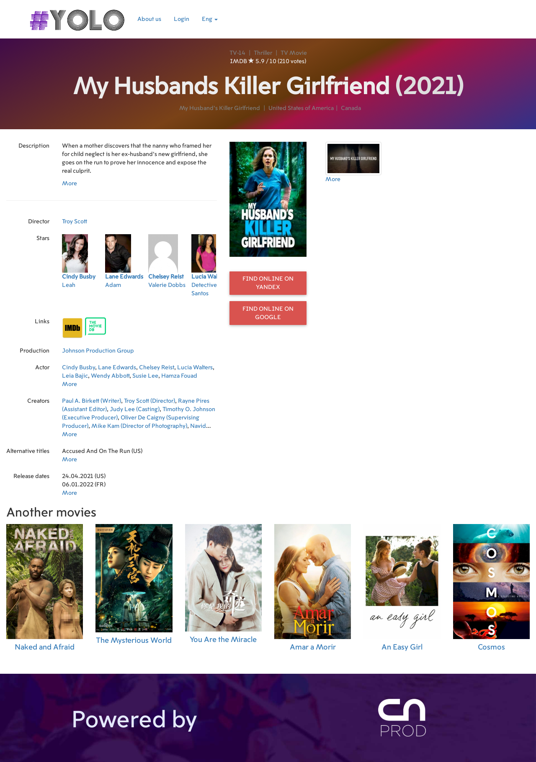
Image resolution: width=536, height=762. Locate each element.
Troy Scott (74, 222)
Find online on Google (268, 313)
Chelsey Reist (156, 368)
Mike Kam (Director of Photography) (139, 426)
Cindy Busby (78, 368)
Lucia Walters (195, 368)
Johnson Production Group (98, 351)
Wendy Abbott (110, 376)
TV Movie (294, 53)
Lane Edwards (117, 368)
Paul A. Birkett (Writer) (91, 401)
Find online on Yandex (268, 283)
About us (149, 19)
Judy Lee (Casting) (135, 409)
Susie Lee (145, 376)
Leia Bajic (75, 376)
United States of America (301, 108)
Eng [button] (210, 19)
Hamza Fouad (179, 376)
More (69, 184)
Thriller (263, 53)
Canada (351, 108)
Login (181, 19)
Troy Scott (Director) (149, 401)
